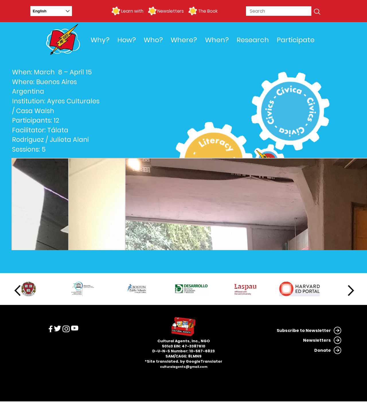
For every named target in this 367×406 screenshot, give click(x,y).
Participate (296, 40)
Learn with (132, 11)
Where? (184, 40)
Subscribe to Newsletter (304, 330)
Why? (100, 40)
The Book (208, 11)
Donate (322, 350)
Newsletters (170, 11)
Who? (153, 40)
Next (351, 290)
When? (217, 40)
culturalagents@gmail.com (183, 367)
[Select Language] (51, 11)
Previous (17, 290)
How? (126, 40)
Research (253, 40)
